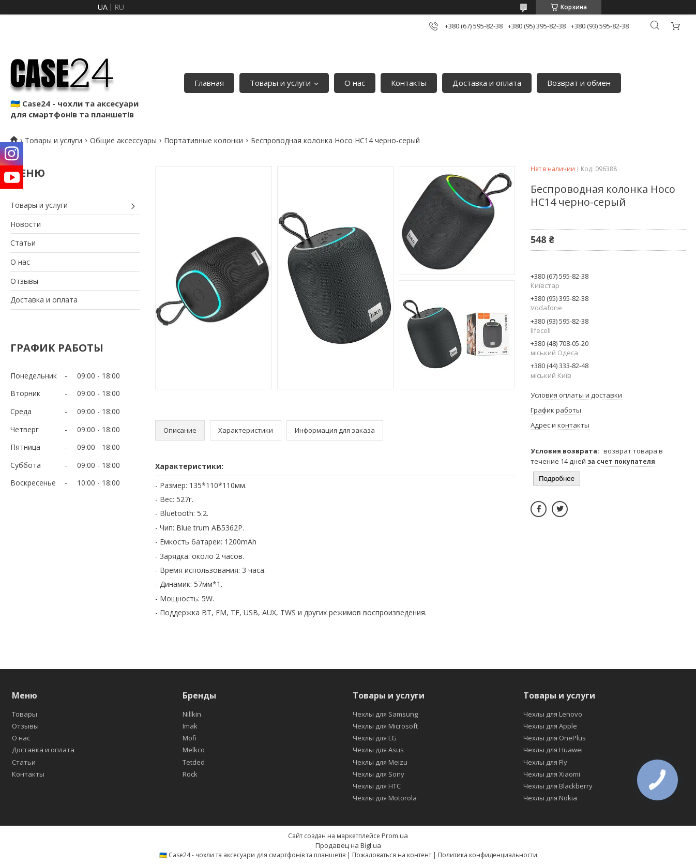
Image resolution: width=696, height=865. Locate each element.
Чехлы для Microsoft (385, 726)
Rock (190, 774)
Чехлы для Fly (545, 762)
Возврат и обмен (579, 83)
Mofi (189, 737)
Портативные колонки (203, 140)
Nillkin (192, 714)
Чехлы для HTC (377, 786)
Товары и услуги (280, 83)
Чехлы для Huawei (553, 749)
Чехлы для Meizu (380, 762)
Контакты (409, 83)
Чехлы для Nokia (550, 797)
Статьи (23, 243)
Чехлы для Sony (378, 774)
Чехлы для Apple (550, 726)
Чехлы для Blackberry (558, 786)
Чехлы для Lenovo (552, 714)
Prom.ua (395, 835)
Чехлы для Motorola (385, 797)
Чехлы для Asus (378, 749)
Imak (190, 726)
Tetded (194, 762)
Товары (24, 714)
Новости (25, 224)
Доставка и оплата (486, 83)
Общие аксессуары (123, 140)
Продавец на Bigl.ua (348, 845)
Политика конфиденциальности (487, 855)
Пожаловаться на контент (391, 855)
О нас (354, 83)
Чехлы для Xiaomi (551, 774)
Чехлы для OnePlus (554, 737)
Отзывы (24, 281)
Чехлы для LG (375, 737)
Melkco (194, 749)
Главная (209, 83)
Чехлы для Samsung (385, 714)
